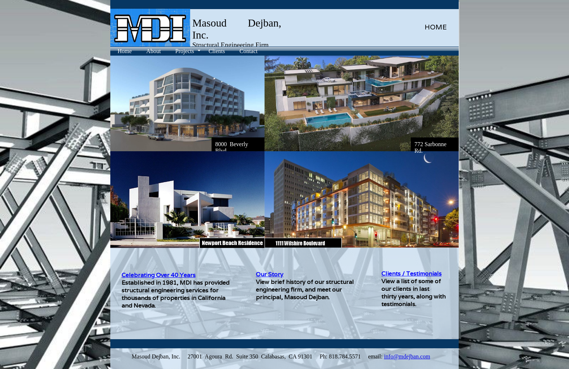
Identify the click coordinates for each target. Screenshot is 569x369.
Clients (217, 51)
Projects (184, 51)
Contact (249, 51)
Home (125, 51)
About (153, 51)
